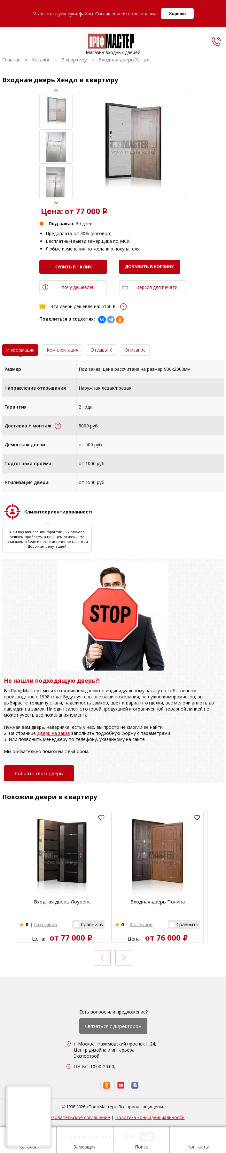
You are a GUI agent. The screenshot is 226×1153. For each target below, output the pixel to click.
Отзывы (101, 350)
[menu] (9, 43)
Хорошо (177, 13)
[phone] (216, 41)
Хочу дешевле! (77, 287)
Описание (135, 350)
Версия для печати (156, 287)
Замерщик (85, 1141)
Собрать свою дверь (39, 773)
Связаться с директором (113, 1026)
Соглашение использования (125, 14)
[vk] (135, 1085)
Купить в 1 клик (73, 267)
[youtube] (120, 1085)
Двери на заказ (53, 733)
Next (56, 202)
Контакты (198, 1141)
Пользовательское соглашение (75, 1117)
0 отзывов (45, 924)
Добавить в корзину (149, 266)
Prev (56, 90)
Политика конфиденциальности (149, 1117)
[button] (88, 924)
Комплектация (62, 350)
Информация (20, 350)
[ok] (106, 1085)
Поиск (141, 1141)
